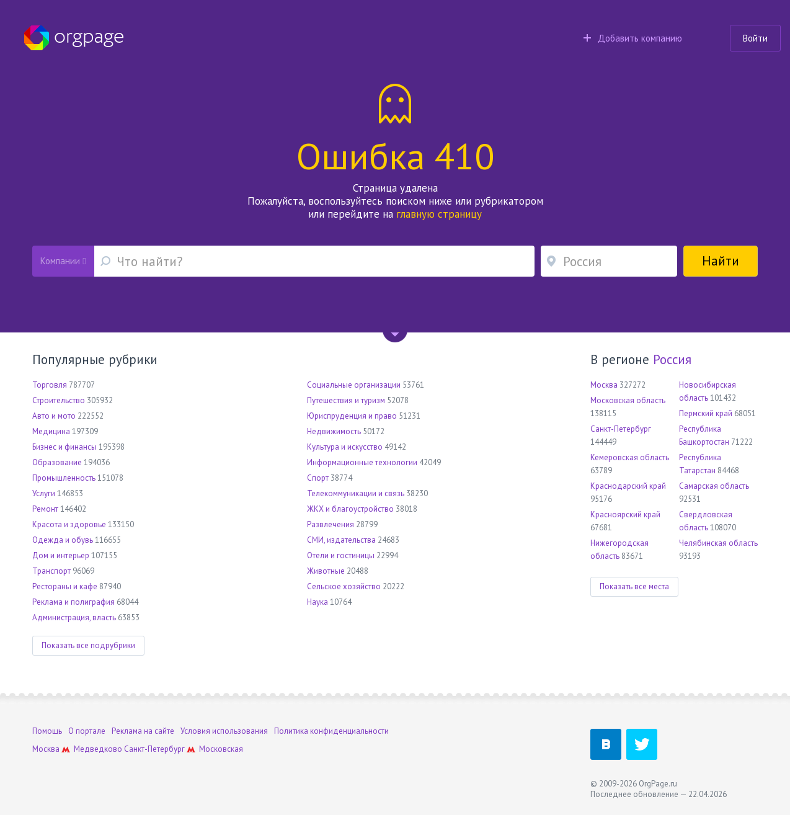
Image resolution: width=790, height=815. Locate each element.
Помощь (47, 731)
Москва (604, 385)
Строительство (58, 400)
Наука (317, 602)
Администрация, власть (74, 617)
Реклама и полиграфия (73, 602)
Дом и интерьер (60, 555)
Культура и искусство (345, 447)
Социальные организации (354, 385)
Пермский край (705, 413)
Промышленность (63, 478)
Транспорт (51, 571)
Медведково (98, 749)
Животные (326, 571)
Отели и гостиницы (341, 555)
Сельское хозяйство (344, 586)
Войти (755, 38)
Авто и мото (54, 416)
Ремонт (45, 509)
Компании (63, 261)
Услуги (43, 493)
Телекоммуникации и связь (355, 493)
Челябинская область (718, 543)
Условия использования (224, 731)
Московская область (627, 400)
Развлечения (330, 524)
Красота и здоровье (69, 524)
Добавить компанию (633, 38)
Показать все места (634, 586)
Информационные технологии (362, 462)
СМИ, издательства (341, 540)
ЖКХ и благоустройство (350, 509)
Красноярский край (625, 514)
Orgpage (73, 37)
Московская (221, 749)
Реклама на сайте (143, 731)
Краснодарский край (628, 486)
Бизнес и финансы (64, 447)
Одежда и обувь (62, 540)
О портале (86, 731)
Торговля (49, 385)
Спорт (318, 478)
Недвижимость (334, 431)
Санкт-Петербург (620, 429)
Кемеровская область (629, 457)
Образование (57, 462)
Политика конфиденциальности (331, 731)
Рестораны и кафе (64, 586)
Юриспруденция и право (352, 416)
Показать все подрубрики (88, 645)
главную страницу (439, 214)
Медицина (51, 431)
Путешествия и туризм (346, 400)
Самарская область (714, 486)
